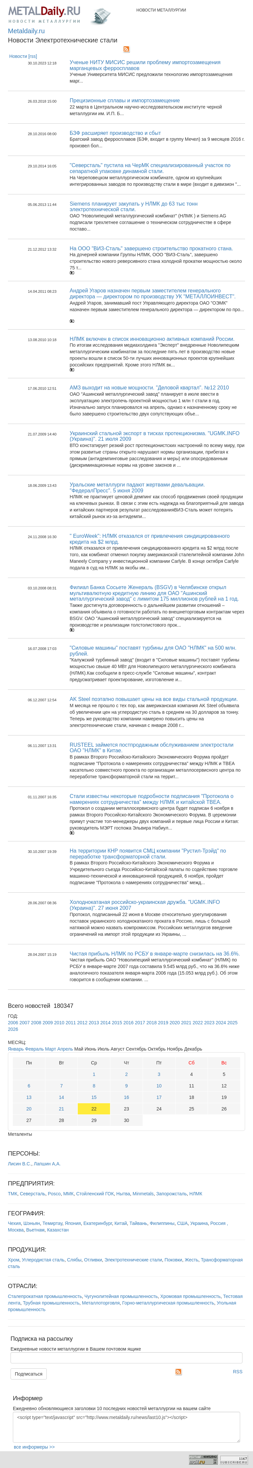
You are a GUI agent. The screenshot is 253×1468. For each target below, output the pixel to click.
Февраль (34, 1049)
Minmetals (143, 1193)
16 (126, 1097)
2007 (24, 1022)
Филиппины (162, 1223)
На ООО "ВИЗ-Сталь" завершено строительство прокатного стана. (151, 248)
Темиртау (52, 1223)
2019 (163, 1022)
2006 (13, 1022)
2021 (186, 1022)
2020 (175, 1022)
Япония (73, 1223)
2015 (117, 1022)
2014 (105, 1022)
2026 (13, 1029)
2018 (152, 1022)
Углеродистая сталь (43, 1259)
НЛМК (195, 1193)
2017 (140, 1022)
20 (29, 1108)
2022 (198, 1022)
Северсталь (32, 1193)
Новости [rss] (23, 56)
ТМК (12, 1193)
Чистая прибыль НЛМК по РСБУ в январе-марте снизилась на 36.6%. (155, 954)
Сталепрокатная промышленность (45, 1296)
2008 (36, 1022)
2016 (128, 1022)
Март (50, 1049)
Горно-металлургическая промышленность (168, 1303)
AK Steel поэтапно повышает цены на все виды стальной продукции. (154, 699)
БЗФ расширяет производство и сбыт (115, 133)
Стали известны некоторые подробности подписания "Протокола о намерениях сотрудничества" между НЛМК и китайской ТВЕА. (152, 799)
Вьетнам (35, 1229)
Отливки (93, 1259)
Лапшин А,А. (47, 1163)
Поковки (173, 1259)
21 (61, 1108)
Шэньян (31, 1223)
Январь (16, 1049)
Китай (120, 1223)
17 (159, 1097)
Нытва (123, 1193)
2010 (59, 1022)
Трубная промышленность (51, 1303)
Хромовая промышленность (190, 1296)
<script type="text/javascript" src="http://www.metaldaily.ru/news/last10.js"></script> (126, 1427)
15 (94, 1097)
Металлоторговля (101, 1303)
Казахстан (58, 1229)
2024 (221, 1022)
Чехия (14, 1223)
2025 (232, 1022)
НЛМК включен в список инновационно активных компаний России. (152, 339)
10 (159, 1085)
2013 (94, 1022)
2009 (47, 1022)
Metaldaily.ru (26, 31)
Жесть (191, 1259)
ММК (68, 1193)
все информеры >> (34, 1447)
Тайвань (138, 1223)
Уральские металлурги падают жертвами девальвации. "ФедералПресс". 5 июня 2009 (137, 487)
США (182, 1223)
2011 (71, 1022)
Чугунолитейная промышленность (120, 1296)
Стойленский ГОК (95, 1193)
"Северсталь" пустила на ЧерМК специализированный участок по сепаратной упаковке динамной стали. (150, 168)
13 (29, 1097)
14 (61, 1097)
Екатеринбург (97, 1223)
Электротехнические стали (133, 1259)
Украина (199, 1223)
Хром (13, 1259)
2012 (82, 1022)
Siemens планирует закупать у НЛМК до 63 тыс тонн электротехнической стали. (134, 206)
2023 (209, 1022)
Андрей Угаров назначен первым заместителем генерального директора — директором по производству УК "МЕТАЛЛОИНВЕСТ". (153, 293)
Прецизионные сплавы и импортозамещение (125, 100)
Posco (54, 1193)
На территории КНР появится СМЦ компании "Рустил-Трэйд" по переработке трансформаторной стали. (148, 853)
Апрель (65, 1049)
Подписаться (28, 1374)
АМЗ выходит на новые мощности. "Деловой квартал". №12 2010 (149, 387)
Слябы (74, 1259)
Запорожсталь (171, 1193)
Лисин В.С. (19, 1163)
